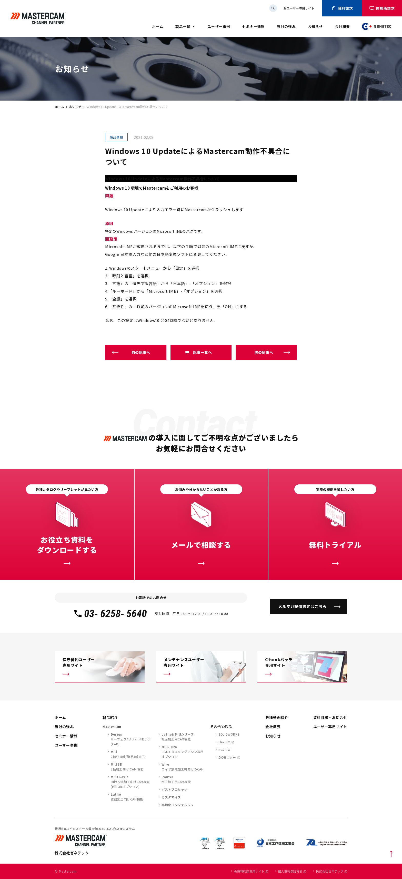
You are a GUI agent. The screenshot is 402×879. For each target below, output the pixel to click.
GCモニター (227, 757)
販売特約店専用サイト (251, 871)
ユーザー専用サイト (298, 8)
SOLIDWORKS (228, 734)
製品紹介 (110, 717)
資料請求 (342, 8)
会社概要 (342, 26)
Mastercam (112, 726)
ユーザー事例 (218, 26)
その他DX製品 (221, 726)
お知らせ (315, 26)
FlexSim (224, 742)
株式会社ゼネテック (331, 871)
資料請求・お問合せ (330, 717)
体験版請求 (382, 8)
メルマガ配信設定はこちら (302, 606)
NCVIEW (224, 749)
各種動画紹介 (276, 717)
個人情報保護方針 (292, 871)
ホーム (157, 26)
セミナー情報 (253, 26)
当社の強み (286, 26)
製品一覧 (182, 26)
